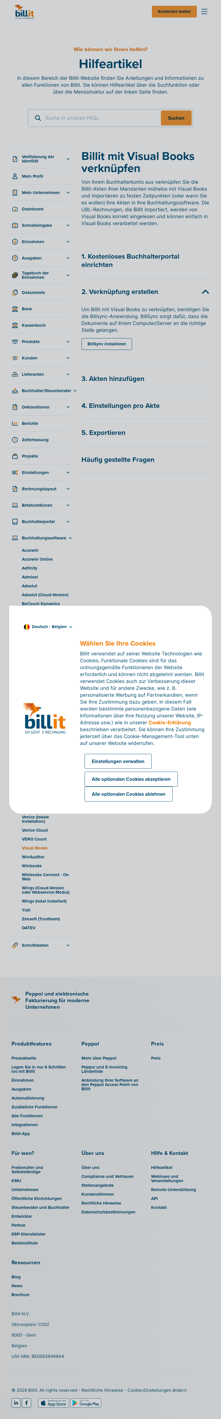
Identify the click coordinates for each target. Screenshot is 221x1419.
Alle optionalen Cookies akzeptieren (131, 779)
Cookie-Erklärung (169, 722)
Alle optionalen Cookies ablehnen (128, 794)
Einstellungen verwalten (118, 761)
